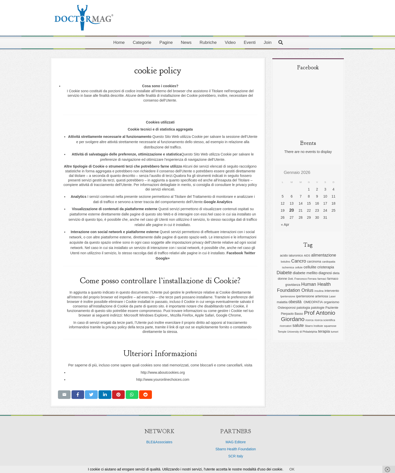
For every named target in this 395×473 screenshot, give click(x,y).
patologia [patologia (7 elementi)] (303, 307)
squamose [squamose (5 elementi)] (330, 325)
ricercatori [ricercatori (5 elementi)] (285, 325)
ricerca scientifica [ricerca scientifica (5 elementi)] (324, 320)
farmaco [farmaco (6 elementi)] (332, 278)
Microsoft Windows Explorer (146, 315)
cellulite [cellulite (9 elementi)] (310, 267)
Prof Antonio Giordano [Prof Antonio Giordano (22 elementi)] (308, 315)
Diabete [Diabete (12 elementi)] (284, 272)
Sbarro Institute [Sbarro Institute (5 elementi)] (314, 325)
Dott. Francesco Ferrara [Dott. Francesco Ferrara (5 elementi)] (302, 278)
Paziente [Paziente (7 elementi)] (331, 307)
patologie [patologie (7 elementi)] (317, 307)
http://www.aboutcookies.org (163, 372)
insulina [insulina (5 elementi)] (318, 290)
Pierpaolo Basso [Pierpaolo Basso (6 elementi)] (292, 314)
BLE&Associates (159, 442)
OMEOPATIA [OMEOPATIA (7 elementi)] (313, 302)
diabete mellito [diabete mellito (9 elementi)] (305, 273)
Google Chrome (228, 315)
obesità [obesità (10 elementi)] (295, 301)
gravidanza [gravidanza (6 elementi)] (292, 285)
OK (291, 469)
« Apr (285, 225)
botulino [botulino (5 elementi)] (285, 261)
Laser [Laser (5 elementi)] (332, 296)
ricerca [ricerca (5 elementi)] (310, 320)
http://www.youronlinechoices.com (162, 379)
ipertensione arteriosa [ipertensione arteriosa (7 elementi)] (312, 296)
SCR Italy (235, 456)
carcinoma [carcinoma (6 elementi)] (314, 261)
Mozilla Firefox (181, 315)
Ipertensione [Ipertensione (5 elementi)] (287, 296)
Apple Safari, (205, 315)
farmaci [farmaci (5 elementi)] (321, 278)
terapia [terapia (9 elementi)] (324, 331)
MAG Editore (235, 442)
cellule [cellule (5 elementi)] (299, 267)
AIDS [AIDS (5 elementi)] (307, 255)
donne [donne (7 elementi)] (282, 278)
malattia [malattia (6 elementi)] (282, 302)
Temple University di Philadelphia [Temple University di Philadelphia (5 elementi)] (297, 331)
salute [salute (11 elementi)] (298, 325)
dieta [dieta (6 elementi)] (336, 273)
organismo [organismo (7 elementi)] (331, 302)
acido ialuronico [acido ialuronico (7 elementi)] (291, 255)
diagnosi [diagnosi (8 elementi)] (325, 273)
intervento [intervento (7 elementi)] (331, 291)
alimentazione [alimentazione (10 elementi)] (323, 255)
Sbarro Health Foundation (235, 449)
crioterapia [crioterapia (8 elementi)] (325, 267)
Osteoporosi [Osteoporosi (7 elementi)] (287, 307)
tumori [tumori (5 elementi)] (334, 331)
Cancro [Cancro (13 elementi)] (298, 261)
